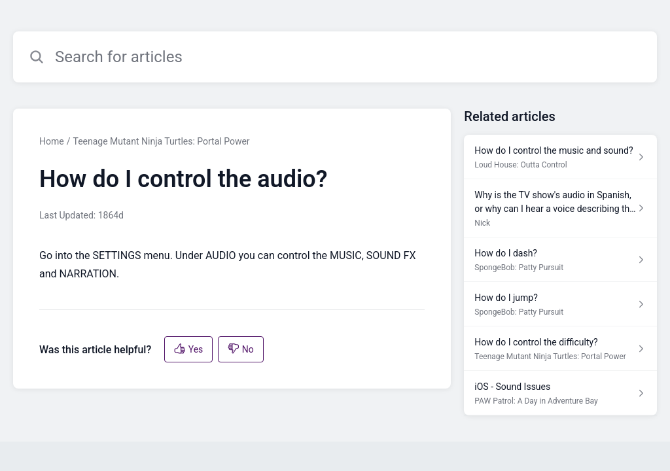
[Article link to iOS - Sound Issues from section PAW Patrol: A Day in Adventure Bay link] (560, 393)
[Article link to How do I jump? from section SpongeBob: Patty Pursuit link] (560, 304)
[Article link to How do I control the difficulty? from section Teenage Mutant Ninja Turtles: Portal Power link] (560, 348)
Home (51, 141)
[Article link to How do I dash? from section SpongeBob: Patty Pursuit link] (560, 259)
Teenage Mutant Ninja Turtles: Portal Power (161, 141)
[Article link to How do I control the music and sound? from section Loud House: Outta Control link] (560, 157)
